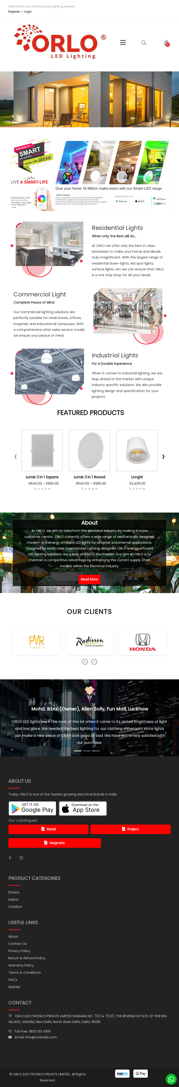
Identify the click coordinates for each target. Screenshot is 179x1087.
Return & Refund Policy (26, 958)
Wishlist (14, 987)
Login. (28, 11)
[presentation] (15, 456)
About (13, 936)
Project (130, 829)
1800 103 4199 (40, 1031)
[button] (123, 42)
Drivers (13, 892)
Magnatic (54, 843)
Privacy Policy (19, 951)
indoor (13, 899)
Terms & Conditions (24, 972)
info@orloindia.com (41, 1037)
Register (14, 11)
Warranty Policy (21, 965)
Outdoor (15, 906)
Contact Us (17, 943)
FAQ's (12, 979)
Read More (89, 579)
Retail (48, 829)
